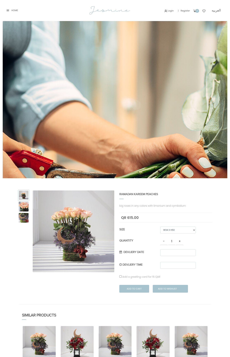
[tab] (23, 195)
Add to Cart (134, 288)
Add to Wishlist (167, 288)
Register (185, 10)
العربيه (216, 10)
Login (169, 10)
